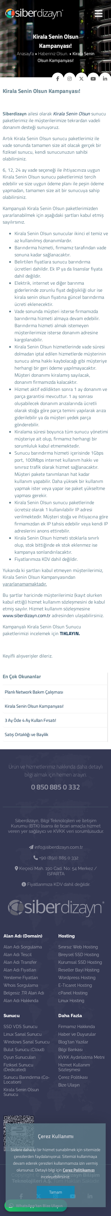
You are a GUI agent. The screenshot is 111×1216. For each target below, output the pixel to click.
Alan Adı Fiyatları (20, 970)
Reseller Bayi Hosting (78, 970)
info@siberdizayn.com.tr (56, 847)
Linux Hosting (71, 1000)
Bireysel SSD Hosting (78, 954)
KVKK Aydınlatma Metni (81, 1057)
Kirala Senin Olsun (71, 113)
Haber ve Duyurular (77, 1034)
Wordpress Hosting (77, 977)
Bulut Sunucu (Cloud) (24, 1049)
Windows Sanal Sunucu (26, 1042)
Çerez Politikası (73, 1077)
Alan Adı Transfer (20, 962)
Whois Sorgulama (21, 985)
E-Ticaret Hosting (75, 985)
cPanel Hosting (73, 993)
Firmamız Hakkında (76, 1026)
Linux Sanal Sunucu (22, 1034)
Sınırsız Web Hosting (78, 947)
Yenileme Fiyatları (21, 977)
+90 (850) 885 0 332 (55, 858)
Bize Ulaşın (69, 1085)
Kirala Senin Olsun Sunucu (21, 1092)
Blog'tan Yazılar (73, 1042)
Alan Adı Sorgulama (23, 947)
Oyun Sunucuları (20, 1057)
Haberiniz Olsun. (53, 53)
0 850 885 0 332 (55, 787)
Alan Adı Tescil (18, 954)
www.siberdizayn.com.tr (27, 615)
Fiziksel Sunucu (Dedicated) (18, 1067)
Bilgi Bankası (70, 1049)
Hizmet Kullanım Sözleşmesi (74, 1067)
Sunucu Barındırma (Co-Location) (27, 1079)
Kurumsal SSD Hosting (80, 962)
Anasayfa (25, 53)
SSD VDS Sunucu (20, 1026)
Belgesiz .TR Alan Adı (24, 993)
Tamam (55, 1192)
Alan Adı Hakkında (21, 1000)
